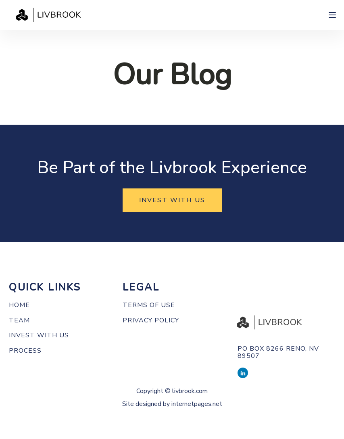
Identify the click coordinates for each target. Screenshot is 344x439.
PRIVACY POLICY (151, 320)
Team (19, 320)
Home (19, 305)
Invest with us (39, 335)
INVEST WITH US (172, 200)
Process (25, 351)
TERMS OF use (149, 305)
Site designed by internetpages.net (172, 403)
